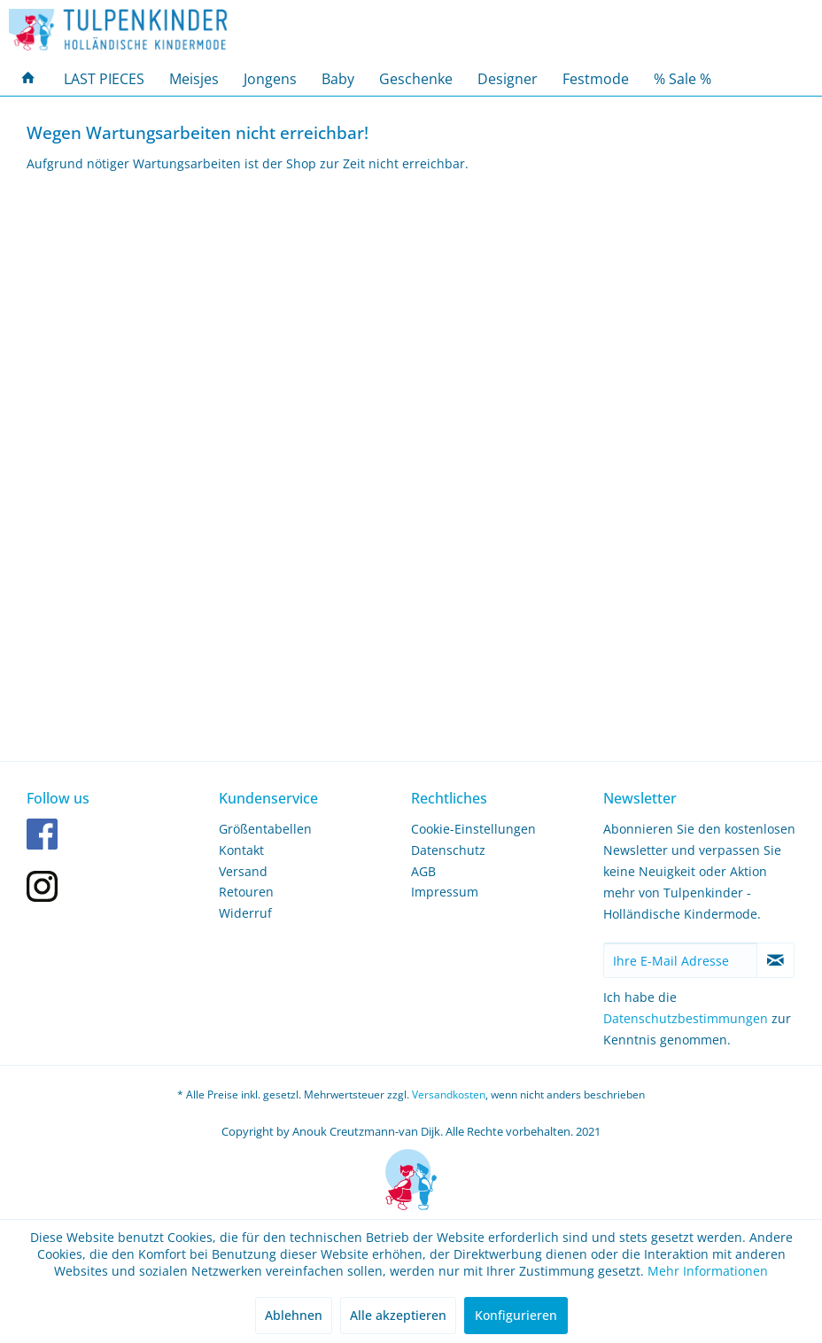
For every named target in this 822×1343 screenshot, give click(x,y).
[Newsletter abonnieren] (775, 960)
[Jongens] (270, 79)
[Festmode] (595, 79)
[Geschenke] (416, 79)
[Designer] (507, 79)
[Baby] (338, 79)
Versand (243, 871)
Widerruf (245, 912)
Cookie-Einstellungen (473, 828)
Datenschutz (448, 850)
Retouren (246, 891)
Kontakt (241, 850)
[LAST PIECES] (104, 79)
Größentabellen (265, 828)
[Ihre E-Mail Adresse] (680, 960)
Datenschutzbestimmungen (685, 1018)
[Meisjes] (194, 79)
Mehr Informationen (708, 1270)
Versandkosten (448, 1094)
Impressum (444, 891)
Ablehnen (293, 1315)
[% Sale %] (682, 79)
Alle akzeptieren (398, 1315)
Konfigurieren (516, 1315)
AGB (423, 871)
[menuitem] (28, 79)
